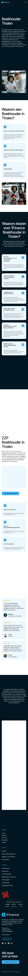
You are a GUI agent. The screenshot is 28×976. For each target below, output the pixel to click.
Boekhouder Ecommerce (9, 877)
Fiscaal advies (5, 868)
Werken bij (5, 840)
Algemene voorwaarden (8, 856)
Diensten (4, 835)
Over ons (4, 838)
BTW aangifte (5, 880)
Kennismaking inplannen (8, 854)
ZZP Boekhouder (6, 874)
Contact (4, 842)
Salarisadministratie (7, 885)
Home (3, 833)
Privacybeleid (5, 859)
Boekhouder (5, 871)
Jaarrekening (5, 882)
